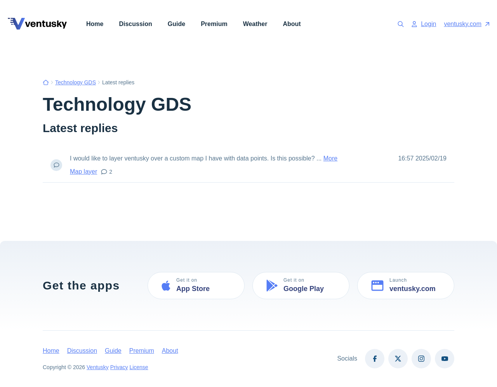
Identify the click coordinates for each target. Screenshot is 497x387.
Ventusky (98, 367)
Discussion (135, 24)
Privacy (119, 367)
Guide (176, 24)
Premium (214, 24)
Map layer (83, 171)
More (330, 158)
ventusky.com (466, 24)
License (139, 367)
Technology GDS (75, 82)
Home (94, 24)
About (292, 24)
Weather (255, 24)
